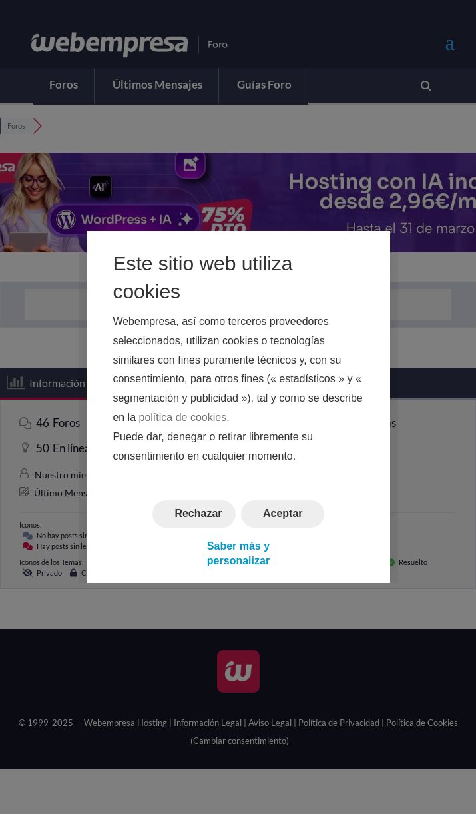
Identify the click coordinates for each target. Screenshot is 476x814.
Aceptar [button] (282, 514)
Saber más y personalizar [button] (237, 553)
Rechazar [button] (198, 514)
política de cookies (182, 417)
